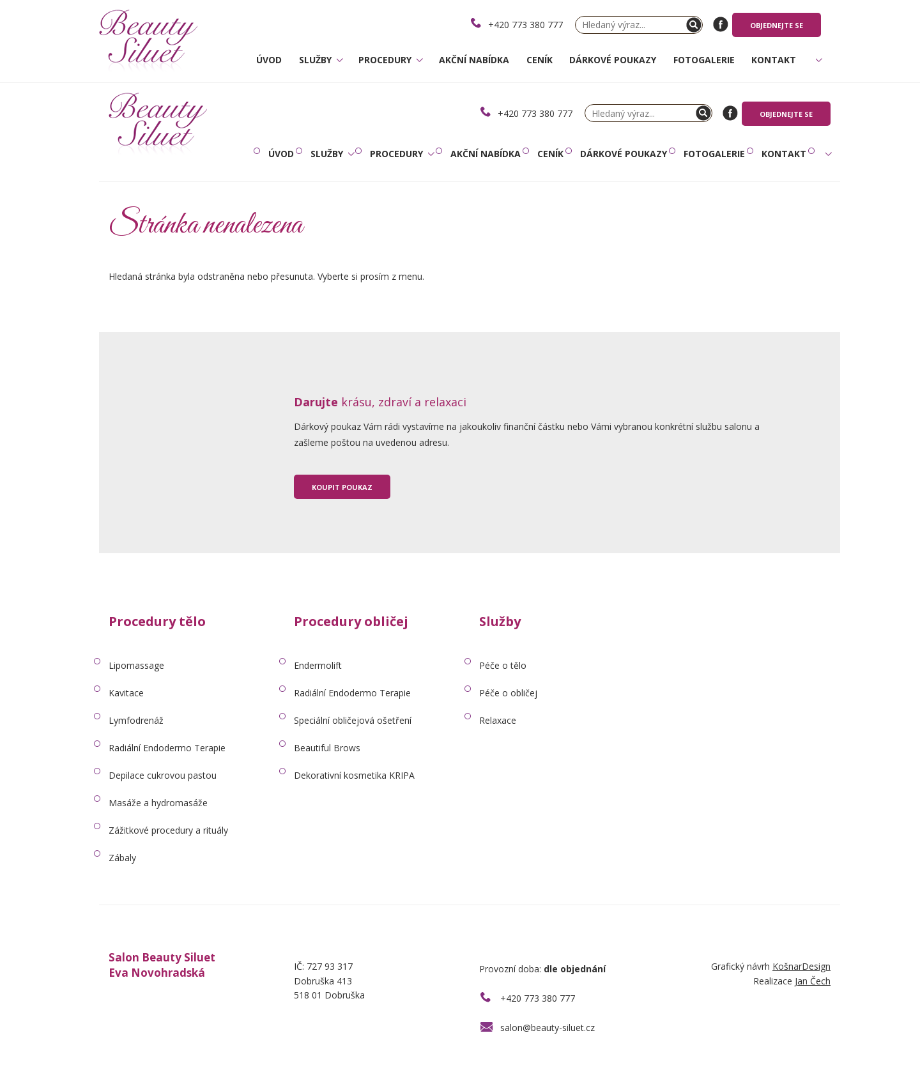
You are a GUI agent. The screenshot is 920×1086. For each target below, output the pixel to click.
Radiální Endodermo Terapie (167, 748)
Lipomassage (136, 665)
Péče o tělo (502, 665)
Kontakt (773, 60)
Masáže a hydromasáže (158, 803)
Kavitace (126, 693)
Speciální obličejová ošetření (352, 720)
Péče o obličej (508, 693)
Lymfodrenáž (136, 720)
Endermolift (318, 665)
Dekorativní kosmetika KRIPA (354, 775)
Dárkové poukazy (612, 60)
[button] (817, 66)
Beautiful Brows (327, 748)
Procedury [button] (386, 60)
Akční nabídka (474, 60)
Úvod (269, 60)
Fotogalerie (704, 60)
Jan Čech (813, 981)
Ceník (539, 60)
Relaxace (497, 720)
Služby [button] (316, 60)
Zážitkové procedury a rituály (168, 830)
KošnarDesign (801, 966)
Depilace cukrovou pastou (163, 775)
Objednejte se (776, 25)
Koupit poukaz (342, 487)
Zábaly (122, 858)
